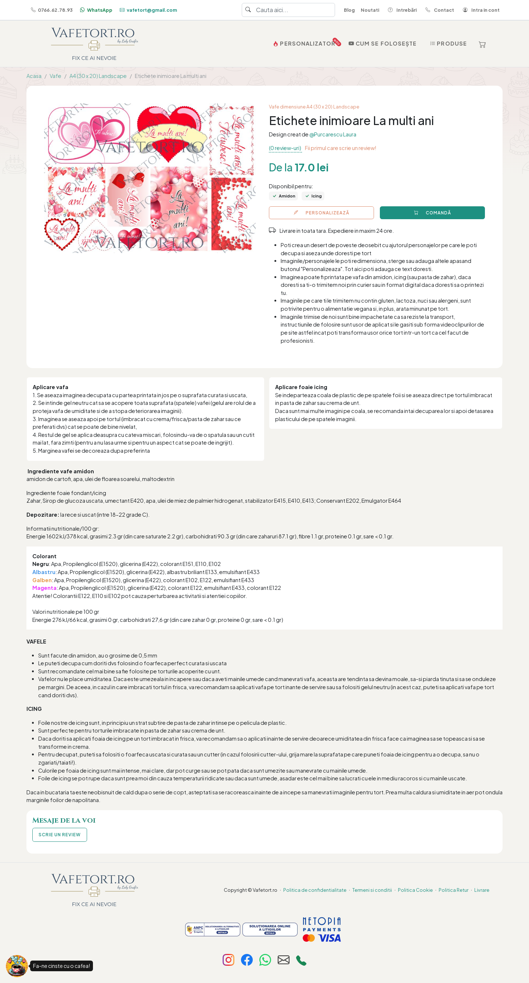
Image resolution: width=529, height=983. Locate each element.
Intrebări (401, 10)
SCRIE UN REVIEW (60, 834)
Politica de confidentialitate (314, 890)
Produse (447, 43)
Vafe (55, 75)
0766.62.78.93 (51, 10)
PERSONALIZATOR (304, 42)
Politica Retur (453, 890)
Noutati (370, 10)
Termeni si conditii (372, 890)
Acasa (34, 75)
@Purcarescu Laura (332, 134)
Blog (349, 10)
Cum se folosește (382, 43)
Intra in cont (480, 10)
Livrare (481, 890)
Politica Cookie (415, 890)
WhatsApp (95, 10)
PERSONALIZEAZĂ (321, 213)
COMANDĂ (432, 213)
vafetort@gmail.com (147, 10)
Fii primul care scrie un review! (340, 148)
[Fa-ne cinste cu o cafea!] (17, 966)
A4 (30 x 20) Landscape (98, 75)
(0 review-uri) (285, 148)
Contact (438, 10)
